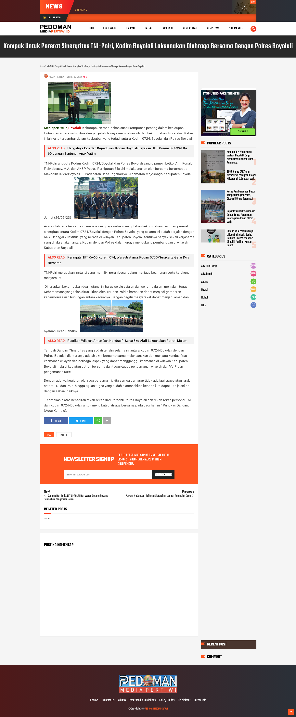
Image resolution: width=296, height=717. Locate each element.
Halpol (204, 297)
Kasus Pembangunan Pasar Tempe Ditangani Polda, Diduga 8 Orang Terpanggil (241, 195)
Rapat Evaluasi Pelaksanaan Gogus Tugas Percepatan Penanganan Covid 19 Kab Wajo (241, 216)
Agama (204, 281)
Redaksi (94, 700)
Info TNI (63, 435)
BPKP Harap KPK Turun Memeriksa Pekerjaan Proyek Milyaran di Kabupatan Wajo (241, 175)
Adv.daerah (206, 273)
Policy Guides (167, 700)
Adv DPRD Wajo (209, 266)
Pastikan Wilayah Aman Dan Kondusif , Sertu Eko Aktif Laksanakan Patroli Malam (127, 341)
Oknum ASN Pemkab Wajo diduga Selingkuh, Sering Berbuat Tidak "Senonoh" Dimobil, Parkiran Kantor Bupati (240, 238)
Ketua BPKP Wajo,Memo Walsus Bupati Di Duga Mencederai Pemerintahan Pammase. (240, 157)
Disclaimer (184, 700)
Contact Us (108, 700)
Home (92, 28)
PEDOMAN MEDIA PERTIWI (156, 709)
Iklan (203, 305)
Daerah (204, 289)
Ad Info (122, 700)
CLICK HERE (243, 132)
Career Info (200, 700)
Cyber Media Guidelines (142, 700)
